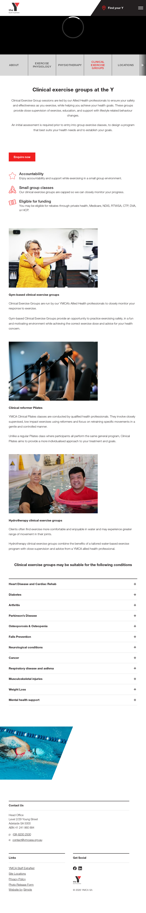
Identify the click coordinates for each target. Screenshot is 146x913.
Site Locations (17, 873)
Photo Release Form (21, 884)
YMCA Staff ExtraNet (21, 868)
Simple (27, 889)
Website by (16, 889)
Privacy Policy (17, 879)
